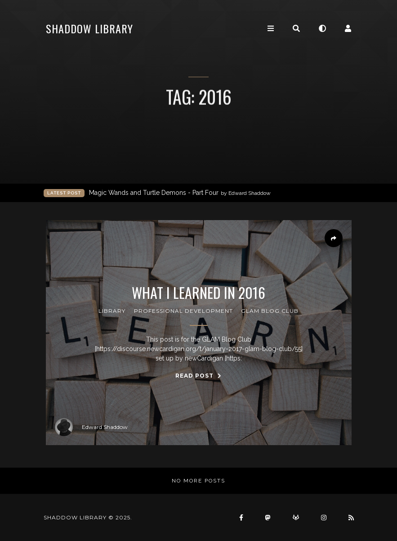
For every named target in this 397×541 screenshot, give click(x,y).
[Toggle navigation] (270, 28)
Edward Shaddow (91, 427)
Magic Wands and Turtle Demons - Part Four (180, 193)
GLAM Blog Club (270, 310)
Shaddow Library (89, 28)
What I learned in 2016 (198, 292)
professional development (183, 310)
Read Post (198, 375)
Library (111, 310)
